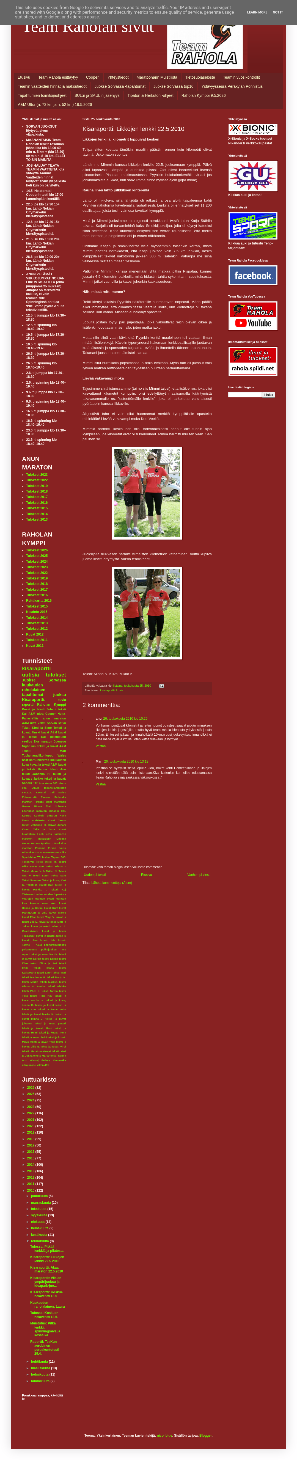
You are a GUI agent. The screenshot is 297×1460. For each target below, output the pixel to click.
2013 (31, 1171)
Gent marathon (56, 801)
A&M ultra (36, 713)
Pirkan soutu (57, 847)
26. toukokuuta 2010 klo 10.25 (125, 719)
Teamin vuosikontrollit (241, 77)
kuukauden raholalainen (33, 687)
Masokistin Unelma (52, 838)
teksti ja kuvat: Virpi (53, 1046)
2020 (31, 1126)
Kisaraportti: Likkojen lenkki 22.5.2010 (47, 1259)
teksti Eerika (50, 958)
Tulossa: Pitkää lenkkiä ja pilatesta (47, 1248)
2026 (31, 1088)
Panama (40, 847)
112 (35, 783)
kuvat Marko (57, 912)
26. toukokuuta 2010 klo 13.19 (126, 761)
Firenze (39, 801)
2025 (31, 1094)
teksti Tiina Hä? (41, 995)
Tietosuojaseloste (200, 77)
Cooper (50, 713)
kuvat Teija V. (46, 917)
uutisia (30, 675)
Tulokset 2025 (37, 556)
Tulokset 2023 (37, 475)
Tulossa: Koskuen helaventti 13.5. (44, 1315)
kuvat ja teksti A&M (43, 764)
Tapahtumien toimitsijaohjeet (42, 95)
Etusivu (24, 77)
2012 (31, 1177)
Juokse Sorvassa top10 (173, 86)
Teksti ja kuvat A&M (51, 746)
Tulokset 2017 (37, 497)
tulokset (56, 675)
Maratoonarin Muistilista (157, 77)
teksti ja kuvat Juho (52, 1009)
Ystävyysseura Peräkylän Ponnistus (232, 86)
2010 (31, 1190)
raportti (28, 704)
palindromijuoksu (55, 944)
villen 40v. (43, 1064)
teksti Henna (44, 967)
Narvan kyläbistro (42, 843)
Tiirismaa (28, 894)
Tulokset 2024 (37, 561)
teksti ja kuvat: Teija (42, 1041)
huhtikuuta (40, 1361)
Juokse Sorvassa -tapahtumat (120, 86)
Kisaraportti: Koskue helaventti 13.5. (46, 1294)
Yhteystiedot (118, 77)
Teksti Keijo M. (46, 861)
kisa (24, 903)
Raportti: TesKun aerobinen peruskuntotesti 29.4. (44, 1347)
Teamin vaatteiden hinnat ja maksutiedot (52, 86)
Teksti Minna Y (56, 866)
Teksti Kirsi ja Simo (37, 727)
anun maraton (54, 718)
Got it (278, 12)
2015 (31, 1158)
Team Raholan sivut (88, 26)
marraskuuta (41, 1203)
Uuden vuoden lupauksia (50, 894)
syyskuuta (39, 1215)
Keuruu (26, 815)
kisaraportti (107, 690)
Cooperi (93, 77)
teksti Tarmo (50, 990)
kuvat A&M (49, 732)
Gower (26, 806)
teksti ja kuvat (44, 1005)
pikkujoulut (58, 736)
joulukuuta (40, 1196)
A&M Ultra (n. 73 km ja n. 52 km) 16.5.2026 (55, 104)
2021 (31, 1120)
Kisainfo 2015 (36, 612)
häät (25, 759)
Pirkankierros (30, 852)
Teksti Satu (58, 875)
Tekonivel (28, 861)
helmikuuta (40, 1374)
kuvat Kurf (51, 907)
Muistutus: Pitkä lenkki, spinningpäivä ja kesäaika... (45, 1329)
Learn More (257, 12)
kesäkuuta (39, 1235)
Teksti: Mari (44, 750)
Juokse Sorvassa (44, 680)
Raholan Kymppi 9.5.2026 (204, 95)
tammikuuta (41, 1381)
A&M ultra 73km (33, 723)
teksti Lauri (44, 972)
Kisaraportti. (33, 699)
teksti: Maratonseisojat (36, 1051)
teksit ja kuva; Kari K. (44, 954)
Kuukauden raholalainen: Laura (47, 1304)
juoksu (59, 694)
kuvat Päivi (29, 917)
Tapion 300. (58, 857)
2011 (31, 1184)
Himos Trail (42, 806)
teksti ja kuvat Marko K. (38, 1014)
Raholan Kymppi (51, 704)
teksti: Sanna (58, 1055)
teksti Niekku (57, 986)
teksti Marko (30, 981)
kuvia (119, 690)
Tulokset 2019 (37, 486)
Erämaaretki (29, 797)
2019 (31, 1132)
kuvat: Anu (30, 940)
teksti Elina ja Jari (44, 963)
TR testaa (43, 857)
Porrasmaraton (49, 852)
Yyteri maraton (56, 898)
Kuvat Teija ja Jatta (38, 829)
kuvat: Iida (48, 940)
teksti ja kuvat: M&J (34, 1037)
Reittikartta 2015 (39, 601)
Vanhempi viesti (198, 875)
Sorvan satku (56, 723)
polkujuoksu (49, 949)
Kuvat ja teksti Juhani (39, 709)
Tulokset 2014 (37, 514)
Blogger (205, 1435)
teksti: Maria (41, 1055)
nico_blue (164, 1435)
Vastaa (101, 746)
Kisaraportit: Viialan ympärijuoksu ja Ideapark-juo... (45, 1282)
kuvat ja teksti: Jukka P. (51, 935)
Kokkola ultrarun (45, 815)
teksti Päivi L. (31, 990)
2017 (31, 1145)
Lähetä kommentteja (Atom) (111, 883)
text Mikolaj (30, 1060)
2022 (31, 1113)
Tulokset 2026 (37, 550)
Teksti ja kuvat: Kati (39, 884)
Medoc (26, 843)
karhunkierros (39, 759)
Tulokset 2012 (37, 629)
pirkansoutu (29, 949)
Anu (41, 783)
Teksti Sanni (41, 875)
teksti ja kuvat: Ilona (52, 1032)
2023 (31, 1107)
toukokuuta (40, 1241)
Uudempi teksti (95, 875)
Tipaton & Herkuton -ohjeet (151, 95)
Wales (61, 755)
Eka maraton (43, 741)
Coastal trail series (51, 792)
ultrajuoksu (29, 1064)
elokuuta (38, 1222)
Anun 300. (51, 783)
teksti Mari (59, 972)
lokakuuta (39, 1209)
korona (34, 903)
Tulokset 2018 (37, 491)
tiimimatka (59, 1060)
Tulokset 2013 (37, 519)
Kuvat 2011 (34, 646)
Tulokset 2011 (37, 640)
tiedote (46, 1060)
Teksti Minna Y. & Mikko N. (39, 871)
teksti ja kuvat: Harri (37, 1028)
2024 (31, 1100)
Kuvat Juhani (57, 824)
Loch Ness (44, 833)
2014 (31, 1165)
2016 (31, 1152)
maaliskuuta (41, 1368)
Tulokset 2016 (37, 503)
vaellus (27, 741)
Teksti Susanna (31, 880)
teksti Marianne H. (34, 977)
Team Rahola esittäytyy (58, 77)
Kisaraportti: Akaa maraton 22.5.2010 (46, 1269)
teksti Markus (48, 981)
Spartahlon (29, 857)
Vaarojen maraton (33, 898)
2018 (31, 1139)
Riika (63, 852)
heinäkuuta (40, 1228)
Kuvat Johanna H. (34, 824)
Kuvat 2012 (34, 634)
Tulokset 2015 (37, 508)
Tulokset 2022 (37, 480)
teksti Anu (58, 769)
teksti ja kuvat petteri (50, 1023)
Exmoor (46, 797)
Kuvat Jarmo (57, 820)
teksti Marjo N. (56, 977)
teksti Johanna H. (36, 774)
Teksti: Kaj (58, 889)
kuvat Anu (49, 903)
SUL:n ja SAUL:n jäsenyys (97, 95)
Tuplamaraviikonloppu (37, 755)
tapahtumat (32, 694)
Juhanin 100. (57, 810)
